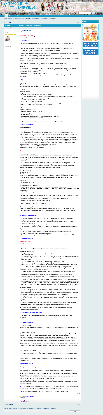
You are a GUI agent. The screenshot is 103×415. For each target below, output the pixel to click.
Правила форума (26, 30)
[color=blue (27, 401)
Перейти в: (67, 411)
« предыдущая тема (68, 20)
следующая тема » (77, 20)
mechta (8, 30)
